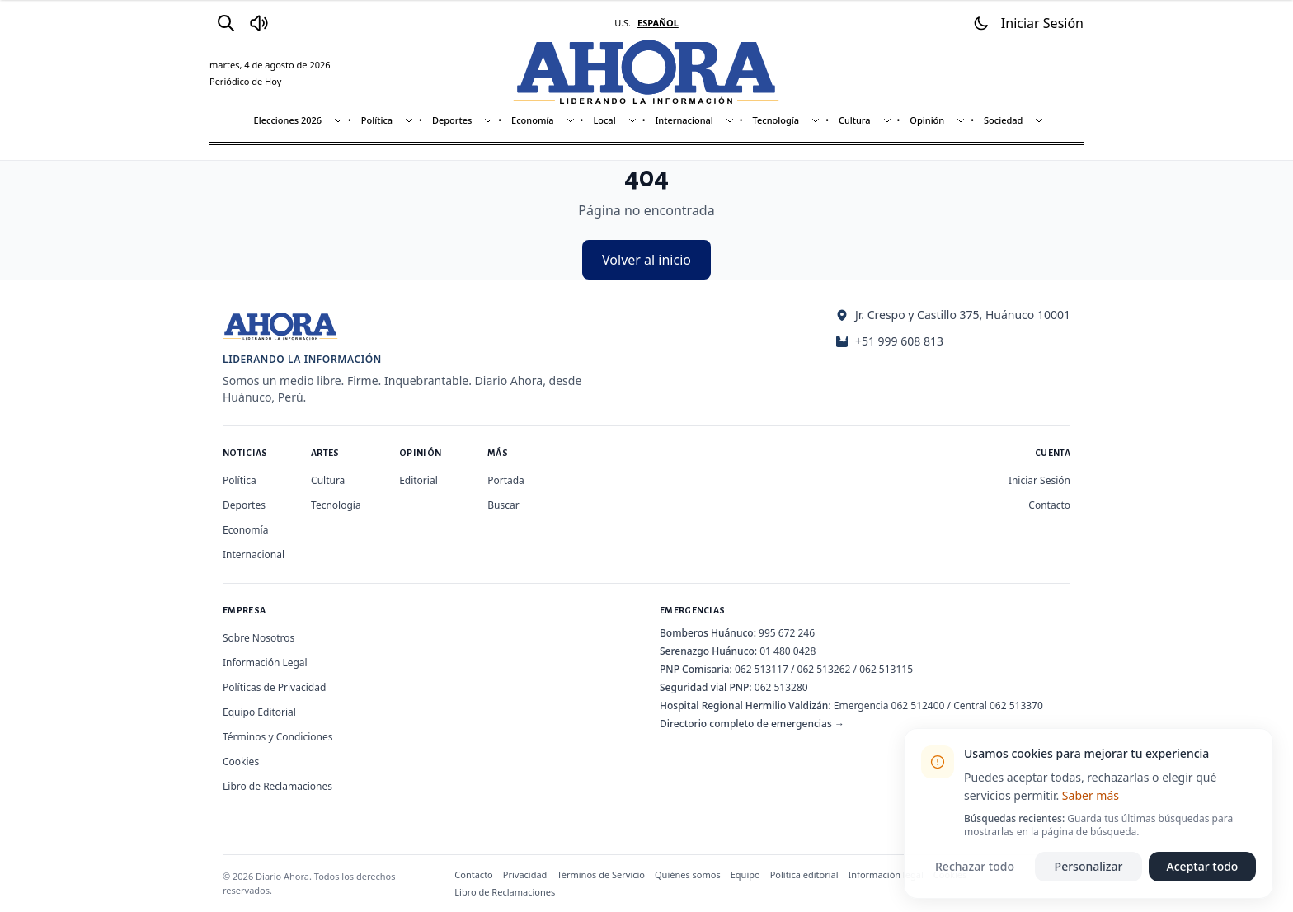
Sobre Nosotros (258, 638)
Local (604, 120)
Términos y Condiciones (277, 737)
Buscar (503, 505)
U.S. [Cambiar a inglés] (622, 22)
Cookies (241, 762)
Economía (532, 120)
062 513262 (824, 669)
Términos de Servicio (601, 874)
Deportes (452, 120)
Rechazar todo (974, 866)
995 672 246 (787, 633)
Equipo (745, 874)
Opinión (927, 120)
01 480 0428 (787, 651)
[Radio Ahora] (258, 23)
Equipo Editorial (259, 712)
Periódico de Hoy (245, 81)
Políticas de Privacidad (274, 687)
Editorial (418, 480)
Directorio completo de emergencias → (752, 724)
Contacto (1049, 505)
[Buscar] (225, 23)
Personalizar (1089, 866)
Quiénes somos (688, 874)
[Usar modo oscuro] (981, 23)
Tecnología (776, 120)
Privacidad (525, 874)
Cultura (855, 120)
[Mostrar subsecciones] (338, 120)
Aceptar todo (1203, 866)
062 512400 (918, 705)
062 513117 (761, 669)
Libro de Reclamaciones (277, 786)
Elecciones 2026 (288, 120)
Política (377, 120)
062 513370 (1016, 705)
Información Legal (265, 663)
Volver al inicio (646, 260)
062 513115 (886, 669)
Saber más (1090, 795)
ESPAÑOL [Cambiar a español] (658, 22)
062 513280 (781, 687)
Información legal (886, 874)
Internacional (683, 120)
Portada (505, 480)
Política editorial (804, 874)
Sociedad (1003, 120)
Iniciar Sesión (1039, 480)
